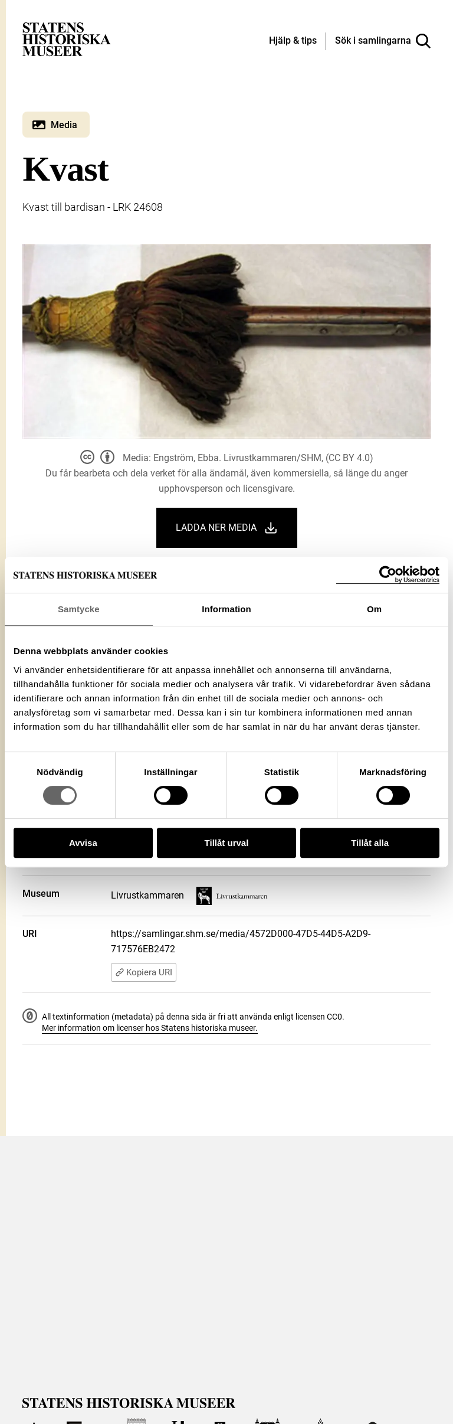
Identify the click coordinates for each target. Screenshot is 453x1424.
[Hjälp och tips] (293, 41)
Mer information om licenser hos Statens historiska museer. (150, 1028)
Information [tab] (226, 609)
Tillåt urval (227, 843)
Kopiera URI (143, 972)
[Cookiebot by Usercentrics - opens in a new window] (387, 575)
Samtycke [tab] (79, 609)
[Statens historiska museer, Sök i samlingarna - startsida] (66, 38)
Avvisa (83, 843)
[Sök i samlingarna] (383, 41)
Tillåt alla (370, 843)
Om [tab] (374, 609)
